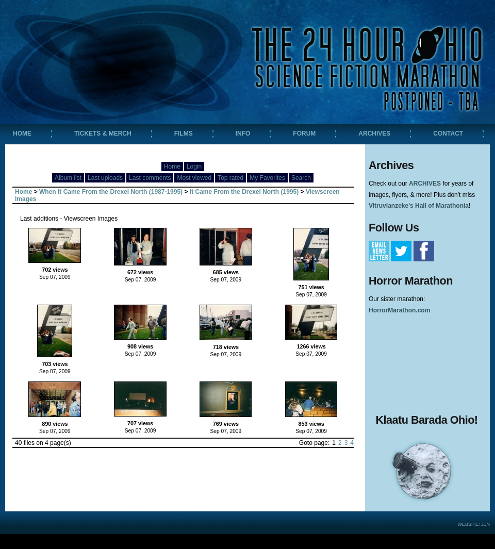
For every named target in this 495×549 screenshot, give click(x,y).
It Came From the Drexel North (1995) (244, 191)
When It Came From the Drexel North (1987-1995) (111, 191)
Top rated (230, 177)
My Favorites (267, 177)
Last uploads (105, 177)
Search (301, 177)
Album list (68, 177)
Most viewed (194, 177)
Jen (485, 524)
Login (194, 166)
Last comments (150, 177)
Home (172, 166)
